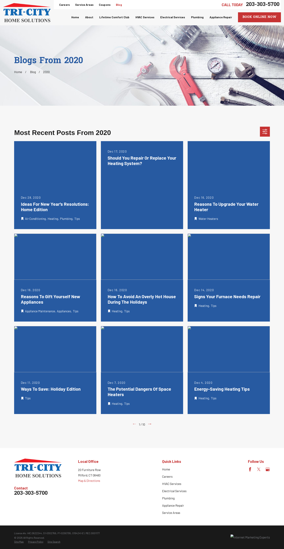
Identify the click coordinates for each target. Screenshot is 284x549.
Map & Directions (89, 480)
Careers (64, 4)
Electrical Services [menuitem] (172, 17)
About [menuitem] (89, 17)
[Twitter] (259, 469)
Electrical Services (174, 491)
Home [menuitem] (75, 17)
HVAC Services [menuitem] (144, 17)
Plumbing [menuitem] (197, 17)
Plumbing (168, 498)
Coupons (104, 4)
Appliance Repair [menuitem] (221, 17)
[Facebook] (250, 469)
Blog (119, 4)
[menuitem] (19, 541)
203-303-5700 (262, 4)
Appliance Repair (173, 505)
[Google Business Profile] (268, 469)
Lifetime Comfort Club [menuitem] (114, 17)
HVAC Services (171, 483)
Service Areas (84, 4)
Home (166, 469)
